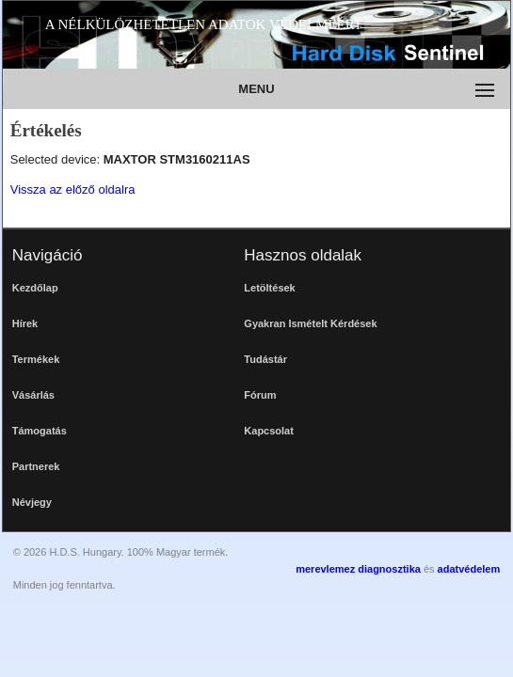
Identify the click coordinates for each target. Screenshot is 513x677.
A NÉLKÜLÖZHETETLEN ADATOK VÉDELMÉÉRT (203, 24)
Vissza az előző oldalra (73, 189)
